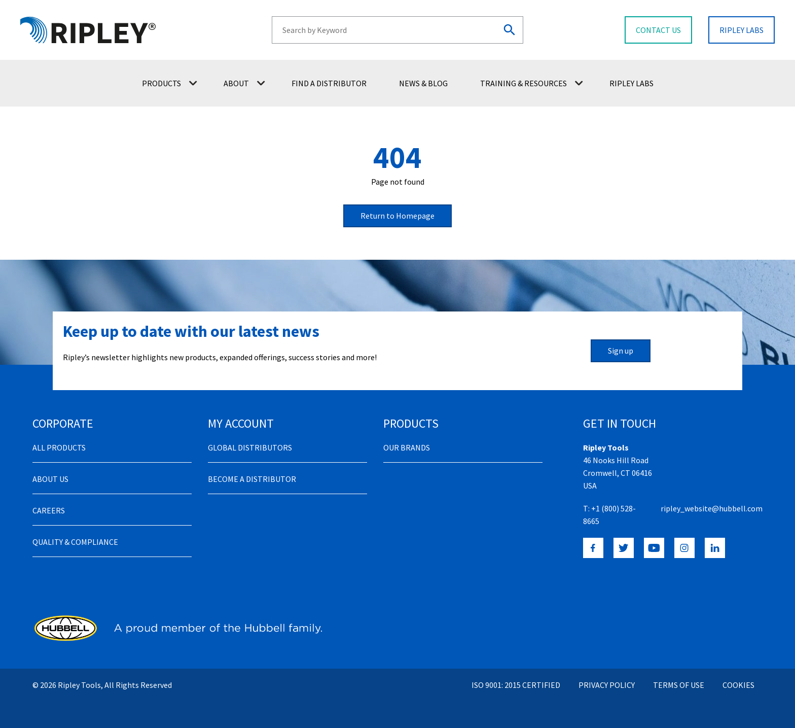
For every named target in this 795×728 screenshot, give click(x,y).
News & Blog (423, 83)
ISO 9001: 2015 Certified (516, 685)
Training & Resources (531, 83)
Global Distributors (250, 447)
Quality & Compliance (75, 542)
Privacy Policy (607, 685)
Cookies (738, 685)
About (244, 83)
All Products (59, 447)
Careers (48, 510)
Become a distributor (252, 479)
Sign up (620, 350)
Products (169, 83)
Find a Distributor (329, 83)
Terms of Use (678, 685)
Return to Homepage (397, 216)
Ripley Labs (631, 83)
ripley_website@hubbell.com (712, 508)
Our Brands (406, 447)
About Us (50, 479)
